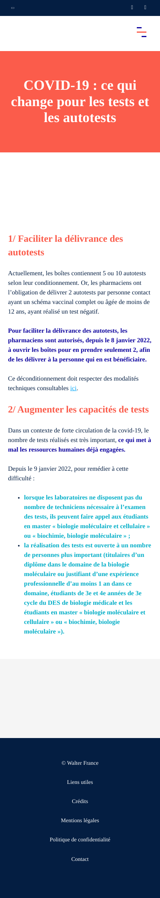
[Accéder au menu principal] (141, 32)
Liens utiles (80, 783)
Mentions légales (80, 821)
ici (73, 388)
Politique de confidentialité (80, 840)
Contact (80, 859)
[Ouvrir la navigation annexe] (13, 8)
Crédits (80, 802)
